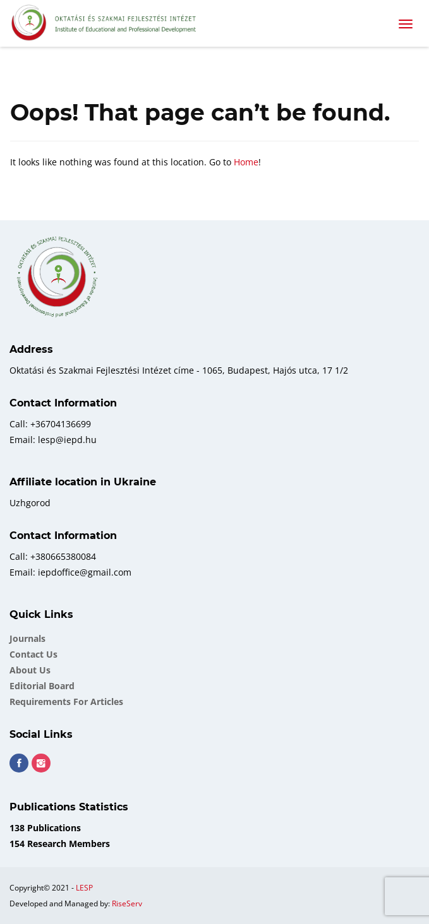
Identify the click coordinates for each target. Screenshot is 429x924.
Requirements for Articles (66, 702)
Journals (27, 638)
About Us (30, 670)
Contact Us (33, 654)
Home (246, 162)
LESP (84, 887)
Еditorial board (42, 686)
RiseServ (127, 903)
